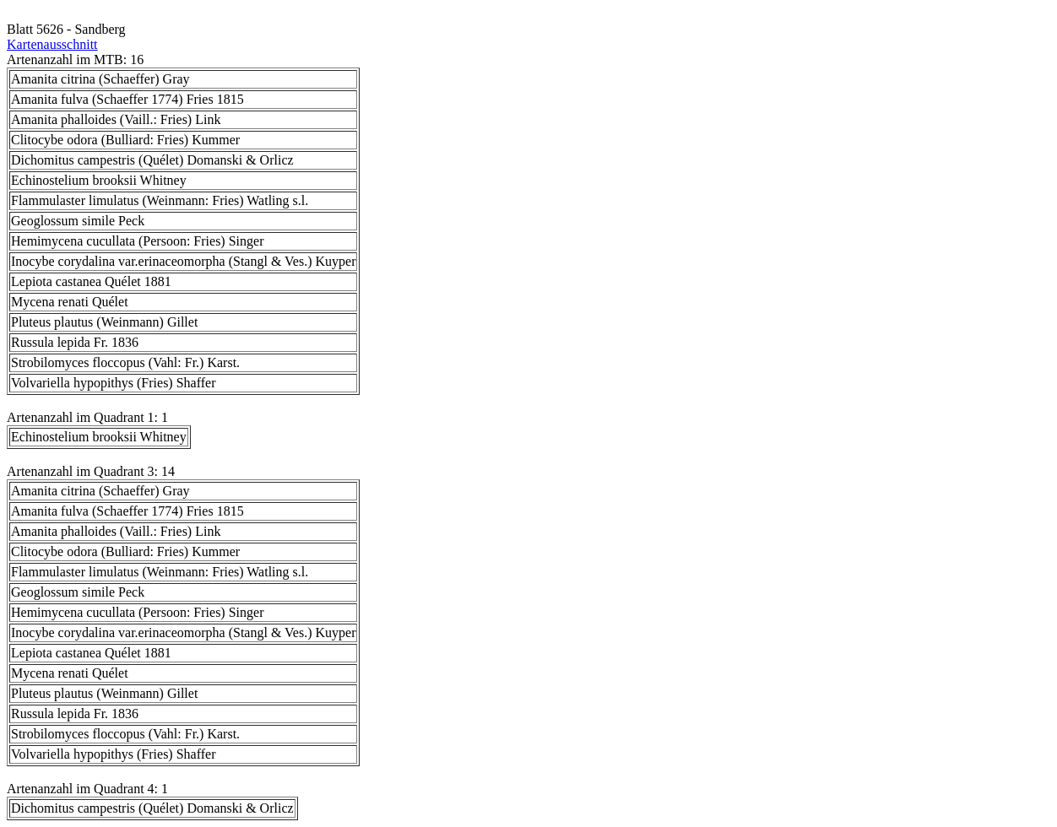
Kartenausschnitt (52, 44)
